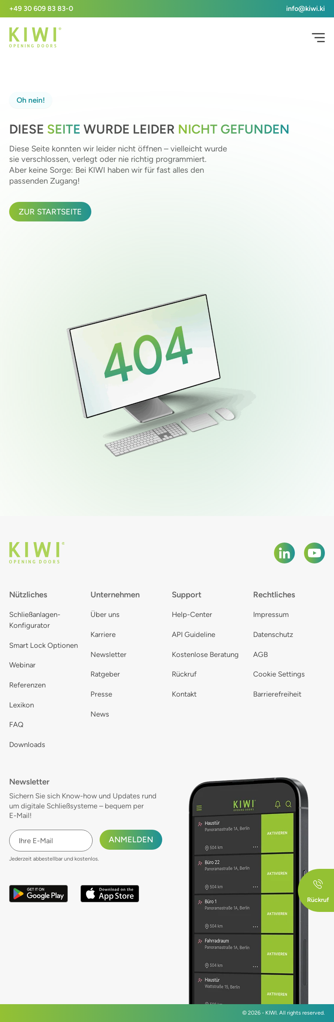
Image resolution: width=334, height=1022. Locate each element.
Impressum (271, 614)
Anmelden (131, 839)
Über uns (105, 614)
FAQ (16, 724)
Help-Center (192, 614)
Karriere (103, 634)
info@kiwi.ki (305, 8)
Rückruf (184, 674)
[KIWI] (35, 37)
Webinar (22, 664)
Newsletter (108, 654)
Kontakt (184, 694)
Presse (101, 694)
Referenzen (27, 684)
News (99, 714)
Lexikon (21, 704)
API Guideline (193, 634)
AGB (260, 654)
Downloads (27, 744)
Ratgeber (105, 674)
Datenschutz (273, 634)
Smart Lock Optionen (43, 645)
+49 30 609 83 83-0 (41, 8)
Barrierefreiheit (277, 694)
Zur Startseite (50, 212)
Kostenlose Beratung (205, 654)
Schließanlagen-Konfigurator (34, 620)
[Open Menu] (318, 38)
